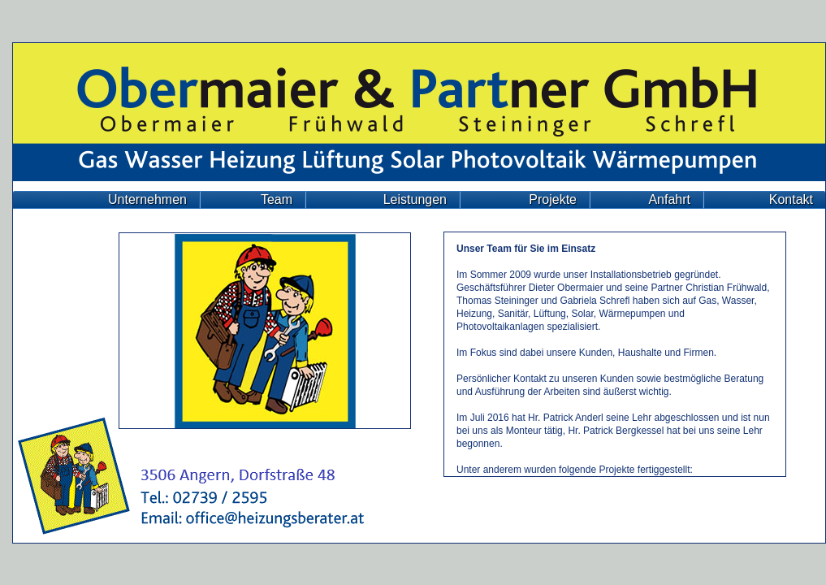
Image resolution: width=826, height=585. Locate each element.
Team (276, 199)
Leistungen (415, 199)
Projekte (553, 199)
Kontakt (791, 199)
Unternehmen (147, 199)
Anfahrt (669, 199)
